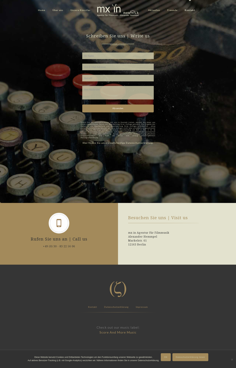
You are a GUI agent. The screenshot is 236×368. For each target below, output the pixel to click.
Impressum (142, 307)
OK (165, 357)
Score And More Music (118, 332)
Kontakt (92, 307)
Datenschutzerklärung (116, 307)
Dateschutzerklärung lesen (190, 357)
